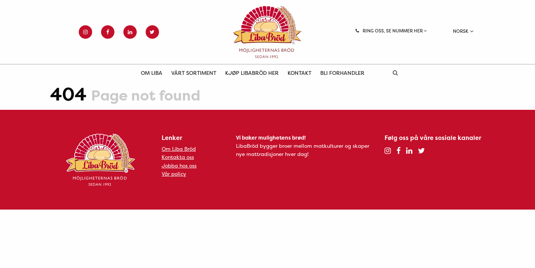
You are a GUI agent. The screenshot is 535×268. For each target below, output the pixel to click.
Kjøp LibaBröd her (252, 72)
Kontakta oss (178, 156)
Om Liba (151, 72)
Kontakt (299, 72)
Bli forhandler (342, 72)
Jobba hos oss (179, 165)
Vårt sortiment (193, 72)
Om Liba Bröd (179, 148)
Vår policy (174, 173)
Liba (267, 32)
